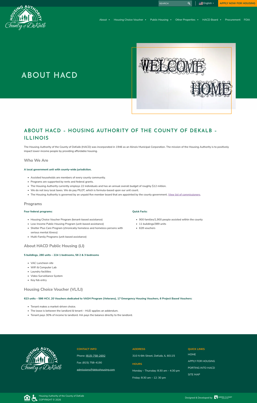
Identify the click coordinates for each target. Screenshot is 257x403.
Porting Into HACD (201, 368)
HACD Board (212, 19)
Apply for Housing (201, 361)
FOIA (247, 20)
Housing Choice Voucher (130, 19)
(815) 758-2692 (95, 356)
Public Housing (161, 19)
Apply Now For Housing (237, 3)
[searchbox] (175, 3)
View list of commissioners (184, 194)
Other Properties (187, 19)
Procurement (233, 20)
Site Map (194, 374)
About (104, 19)
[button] (189, 3)
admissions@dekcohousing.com (96, 370)
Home (192, 354)
